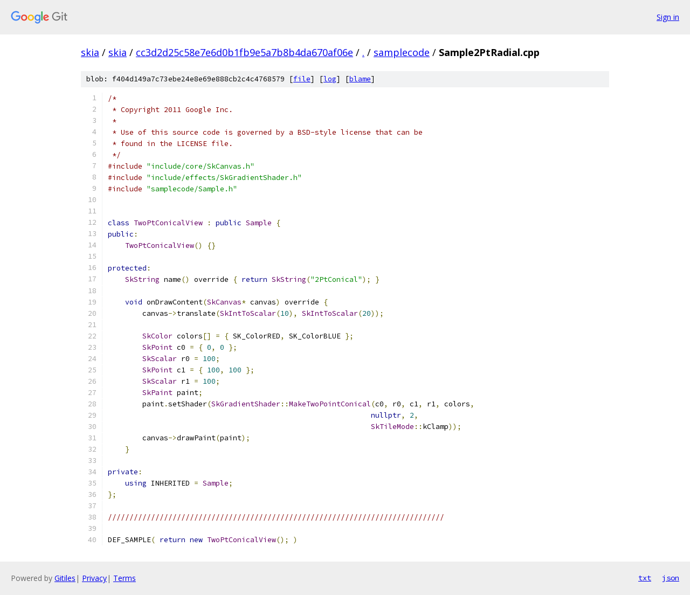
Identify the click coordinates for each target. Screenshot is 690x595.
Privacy (94, 578)
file (301, 79)
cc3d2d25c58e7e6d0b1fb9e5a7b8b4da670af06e (244, 52)
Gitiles (64, 578)
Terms (124, 578)
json (670, 578)
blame (360, 79)
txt (644, 578)
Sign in (668, 17)
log (329, 79)
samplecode (402, 52)
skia (90, 52)
